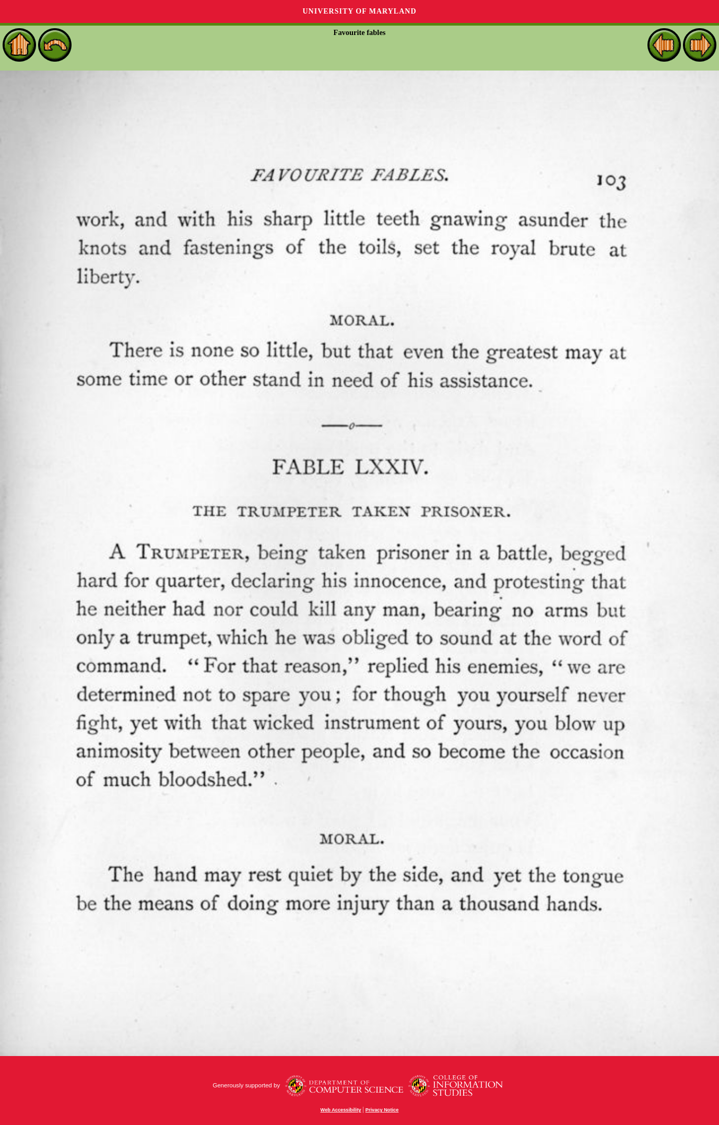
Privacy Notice (382, 1109)
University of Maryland (359, 11)
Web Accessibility (341, 1109)
